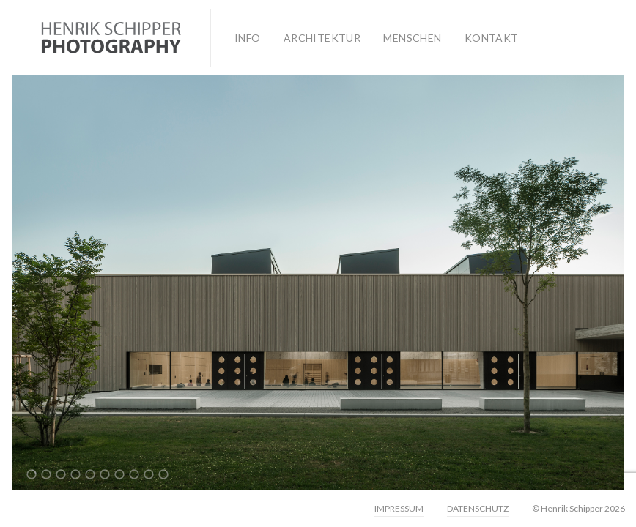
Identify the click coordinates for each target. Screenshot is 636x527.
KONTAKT (492, 37)
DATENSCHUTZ (478, 508)
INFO (247, 37)
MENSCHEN (412, 37)
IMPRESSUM (399, 508)
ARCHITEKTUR (322, 37)
